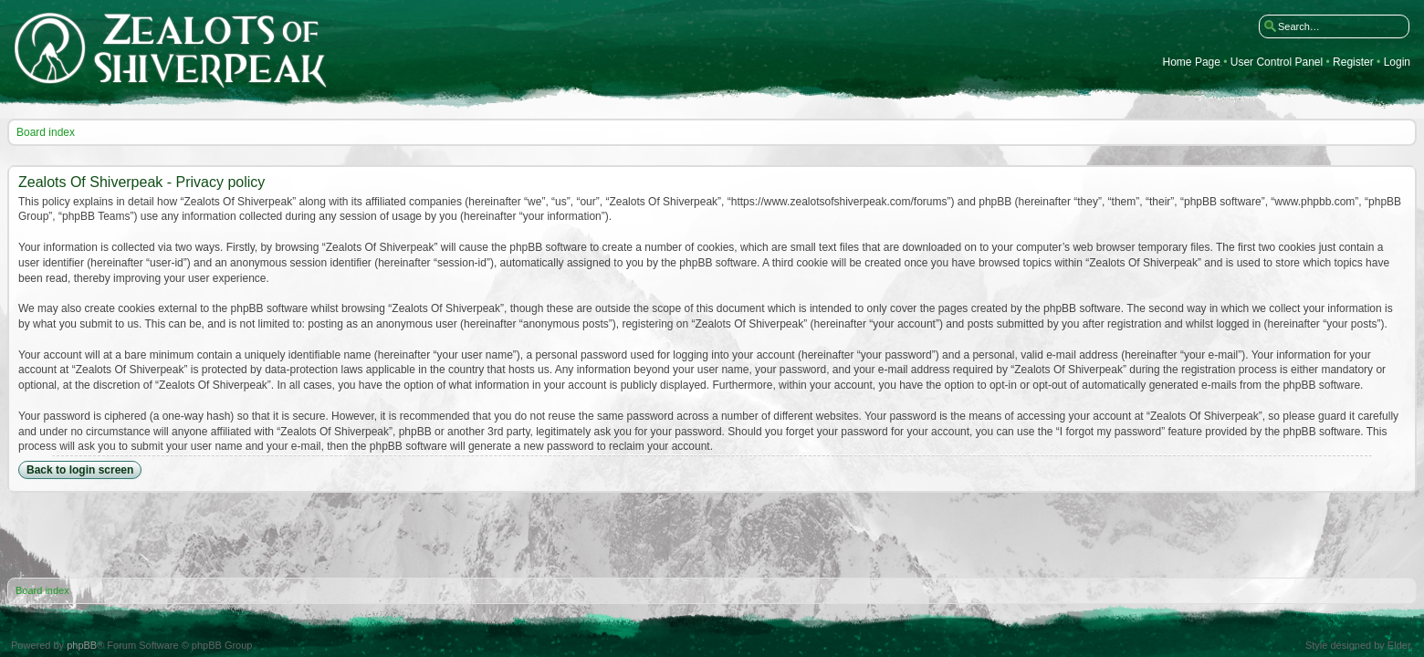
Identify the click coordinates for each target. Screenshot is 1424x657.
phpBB (82, 645)
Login (1397, 62)
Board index (45, 132)
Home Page (1191, 62)
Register (1353, 62)
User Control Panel (1276, 62)
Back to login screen (79, 470)
